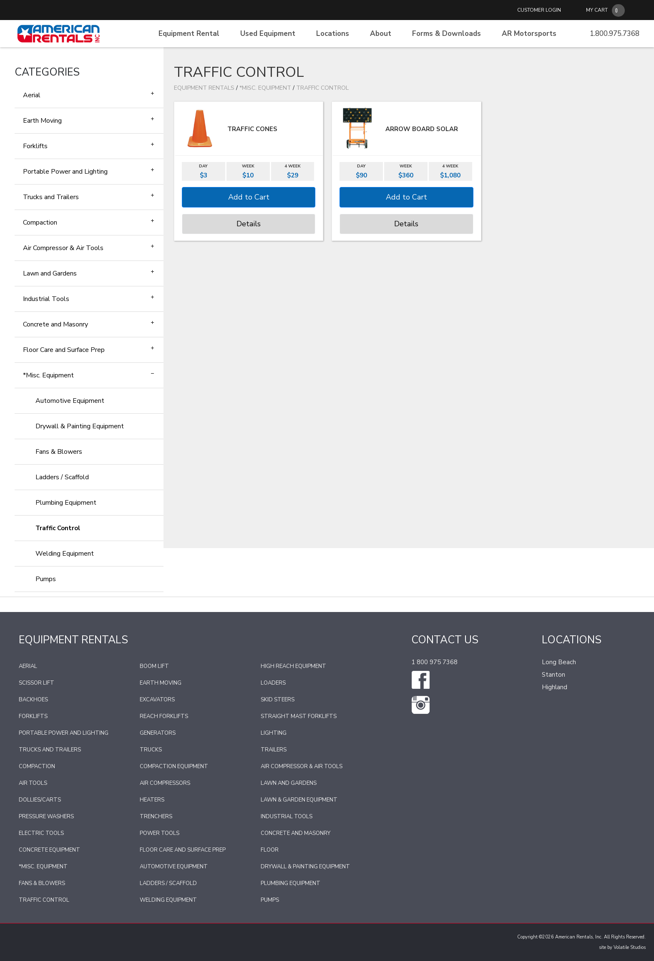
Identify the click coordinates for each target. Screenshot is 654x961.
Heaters (152, 800)
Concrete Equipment (49, 850)
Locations (332, 33)
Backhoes (33, 699)
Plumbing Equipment (65, 502)
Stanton (553, 674)
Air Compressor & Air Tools (63, 248)
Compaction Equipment (174, 766)
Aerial (31, 95)
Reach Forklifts (164, 716)
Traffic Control (57, 528)
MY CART (597, 10)
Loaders (273, 683)
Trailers (274, 750)
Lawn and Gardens (50, 273)
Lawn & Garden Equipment (299, 800)
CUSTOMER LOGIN (539, 10)
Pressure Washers (46, 816)
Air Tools (33, 783)
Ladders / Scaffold (62, 477)
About (380, 33)
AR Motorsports (529, 33)
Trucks (151, 750)
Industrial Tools (46, 298)
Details (248, 224)
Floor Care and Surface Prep (64, 349)
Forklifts (35, 146)
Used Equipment (267, 33)
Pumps (45, 579)
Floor (270, 850)
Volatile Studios (630, 947)
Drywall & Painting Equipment (79, 426)
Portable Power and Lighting (65, 171)
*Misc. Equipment (48, 375)
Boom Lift (154, 666)
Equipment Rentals (204, 88)
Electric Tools (41, 833)
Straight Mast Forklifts (299, 716)
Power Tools (159, 833)
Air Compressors (165, 783)
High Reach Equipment (293, 666)
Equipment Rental (188, 33)
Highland (554, 687)
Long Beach (559, 662)
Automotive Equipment (69, 400)
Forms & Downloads (446, 33)
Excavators (157, 699)
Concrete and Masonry (55, 324)
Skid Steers (277, 699)
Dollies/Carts (40, 800)
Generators (158, 733)
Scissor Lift (36, 683)
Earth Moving (42, 120)
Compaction (40, 222)
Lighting (274, 733)
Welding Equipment (64, 553)
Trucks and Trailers (51, 197)
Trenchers (156, 816)
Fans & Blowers (58, 451)
